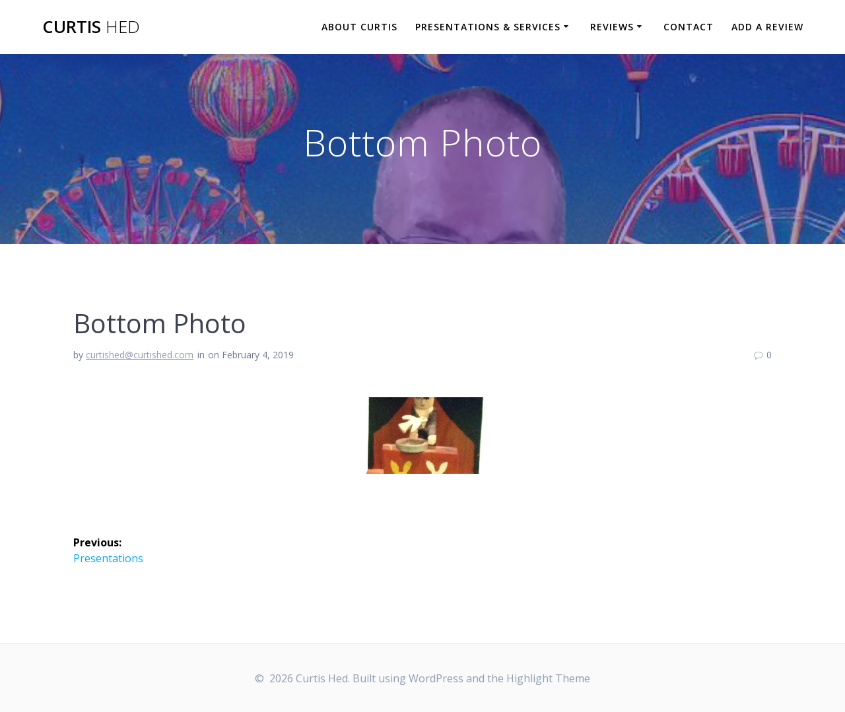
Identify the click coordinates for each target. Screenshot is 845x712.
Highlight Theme (548, 678)
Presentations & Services (487, 26)
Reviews (612, 26)
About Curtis (359, 26)
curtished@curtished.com (139, 354)
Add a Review (767, 26)
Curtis (91, 27)
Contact (688, 26)
